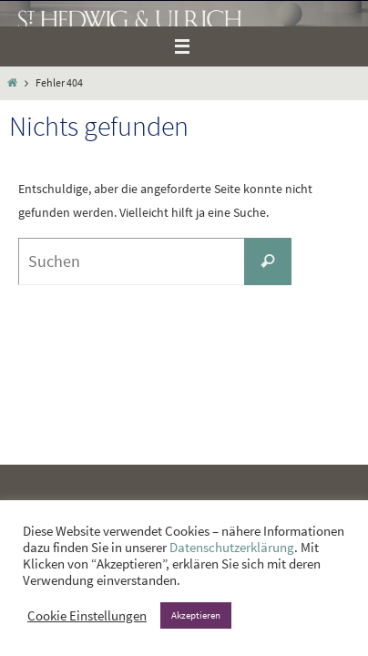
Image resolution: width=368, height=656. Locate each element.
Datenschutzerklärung (231, 547)
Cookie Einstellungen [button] (87, 616)
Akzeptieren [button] (195, 615)
